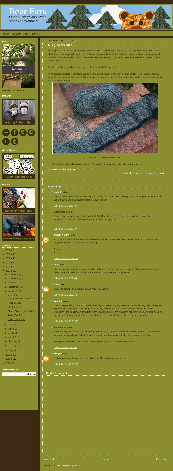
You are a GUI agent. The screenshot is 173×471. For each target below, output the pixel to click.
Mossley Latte (14, 303)
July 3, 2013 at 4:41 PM (65, 347)
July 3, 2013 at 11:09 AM (66, 321)
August (12, 291)
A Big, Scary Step (16, 319)
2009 (8, 363)
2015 (8, 262)
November (13, 278)
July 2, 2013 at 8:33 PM (65, 229)
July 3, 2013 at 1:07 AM (65, 278)
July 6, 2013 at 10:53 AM (66, 364)
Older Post (161, 459)
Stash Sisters (14, 307)
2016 (8, 258)
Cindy (57, 284)
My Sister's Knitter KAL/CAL (21, 299)
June (11, 325)
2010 (8, 359)
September (14, 287)
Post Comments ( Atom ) (68, 466)
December (13, 274)
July (10, 295)
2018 (8, 250)
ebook (23, 90)
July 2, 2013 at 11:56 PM (66, 258)
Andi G (58, 192)
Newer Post (48, 459)
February (13, 341)
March (11, 337)
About (6, 33)
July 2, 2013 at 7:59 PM (65, 206)
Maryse (58, 354)
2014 (8, 266)
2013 (8, 271)
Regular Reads (20, 33)
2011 (8, 355)
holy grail (148, 173)
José (57, 265)
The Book (159, 173)
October (12, 282)
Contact (36, 33)
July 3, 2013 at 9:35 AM (65, 295)
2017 (8, 254)
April (10, 333)
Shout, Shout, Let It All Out (21, 311)
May (10, 329)
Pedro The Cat (15, 315)
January (12, 345)
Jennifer (58, 301)
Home (105, 459)
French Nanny (61, 235)
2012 (8, 351)
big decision (136, 173)
